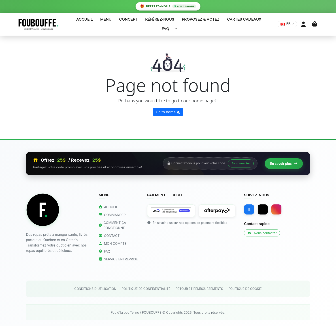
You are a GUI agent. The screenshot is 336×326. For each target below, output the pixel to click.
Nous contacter (261, 233)
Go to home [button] (168, 111)
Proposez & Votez (200, 19)
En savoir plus (284, 163)
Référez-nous (159, 19)
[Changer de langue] (287, 24)
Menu (105, 19)
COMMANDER (112, 215)
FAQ (165, 29)
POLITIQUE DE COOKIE (245, 289)
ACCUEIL (108, 207)
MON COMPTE (113, 243)
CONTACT (109, 236)
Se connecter (241, 163)
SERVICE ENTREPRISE (118, 259)
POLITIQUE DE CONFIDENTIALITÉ (146, 289)
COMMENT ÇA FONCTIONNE (112, 225)
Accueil (84, 19)
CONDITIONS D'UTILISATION (95, 289)
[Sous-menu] (176, 29)
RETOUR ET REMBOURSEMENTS (199, 289)
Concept (128, 19)
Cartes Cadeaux (244, 19)
